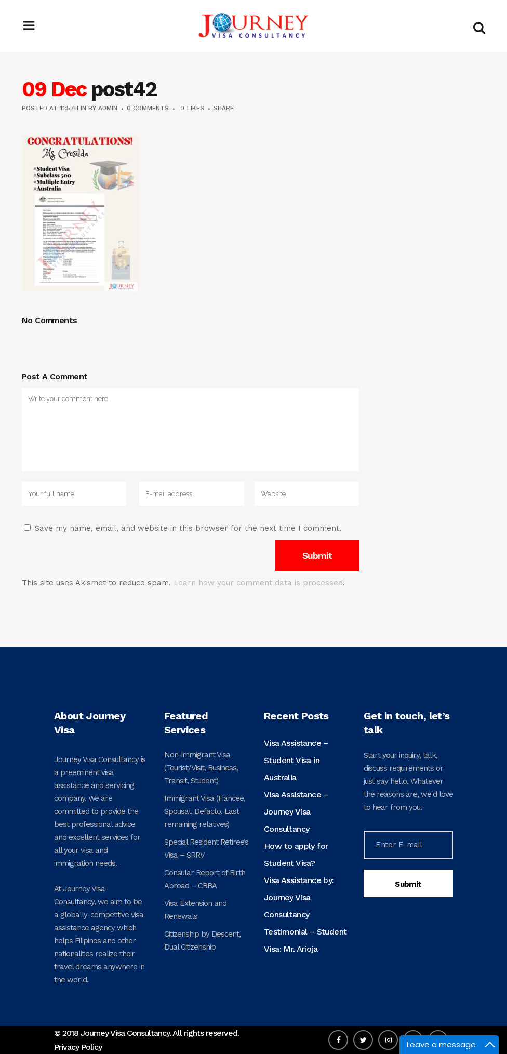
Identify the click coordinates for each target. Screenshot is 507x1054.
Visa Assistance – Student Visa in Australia (296, 760)
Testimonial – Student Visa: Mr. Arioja (305, 940)
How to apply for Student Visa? (296, 854)
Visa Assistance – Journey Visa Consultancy (296, 812)
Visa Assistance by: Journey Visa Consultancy (299, 897)
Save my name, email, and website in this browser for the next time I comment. (188, 528)
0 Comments (148, 108)
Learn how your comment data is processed (258, 583)
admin (107, 108)
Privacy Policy (78, 1047)
